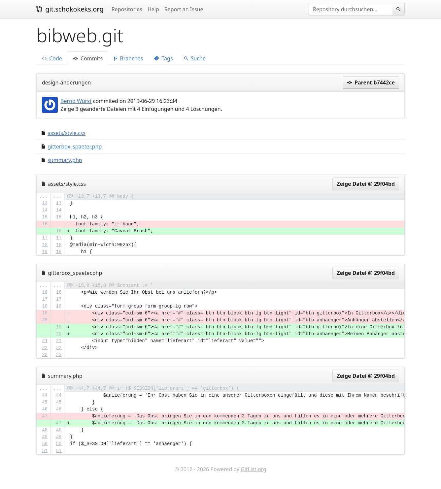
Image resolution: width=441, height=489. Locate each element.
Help (153, 9)
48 (45, 430)
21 (45, 340)
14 (45, 210)
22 (45, 347)
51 (45, 450)
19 (45, 251)
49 (45, 437)
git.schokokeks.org (70, 9)
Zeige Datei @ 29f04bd (366, 183)
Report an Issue (183, 9)
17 (45, 238)
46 (45, 409)
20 (45, 320)
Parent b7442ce (371, 82)
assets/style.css (66, 133)
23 (45, 354)
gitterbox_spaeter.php (75, 146)
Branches (128, 58)
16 (45, 224)
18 (45, 244)
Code (52, 58)
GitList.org (253, 469)
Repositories (127, 9)
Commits (88, 58)
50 (45, 443)
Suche (195, 58)
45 (45, 402)
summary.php (65, 160)
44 (45, 395)
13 (45, 203)
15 (45, 217)
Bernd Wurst (76, 101)
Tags (163, 58)
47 (45, 416)
